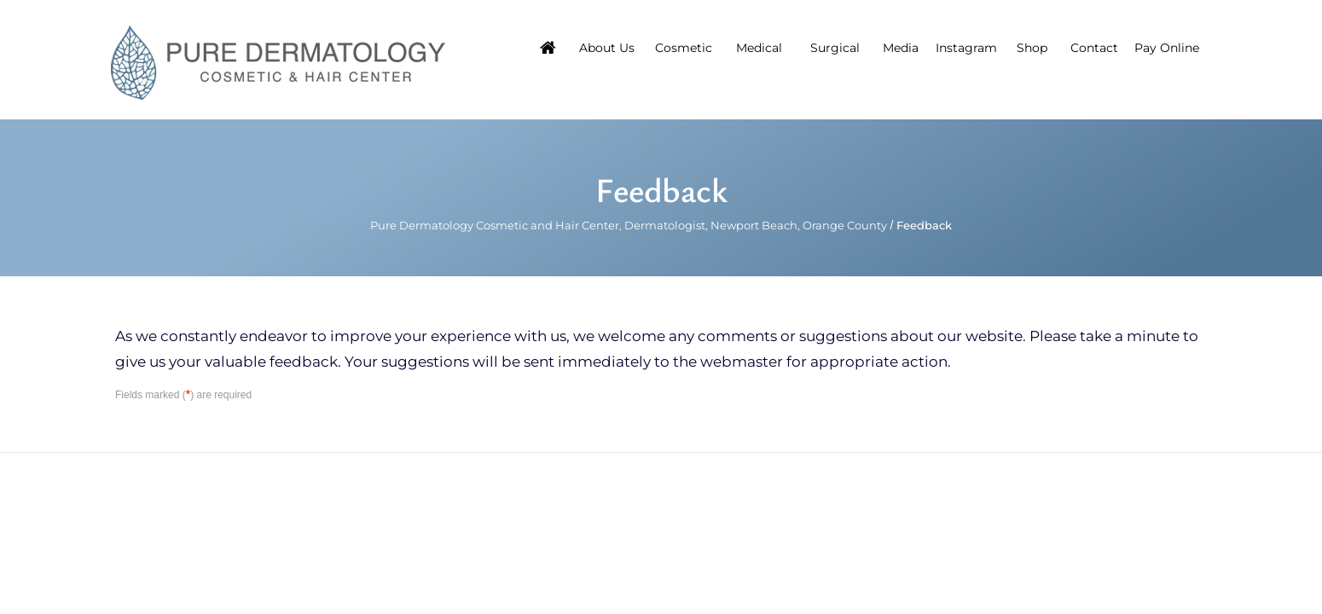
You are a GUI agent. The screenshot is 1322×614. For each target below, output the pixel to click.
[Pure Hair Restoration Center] (278, 61)
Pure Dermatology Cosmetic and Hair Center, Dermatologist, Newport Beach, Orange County (628, 225)
